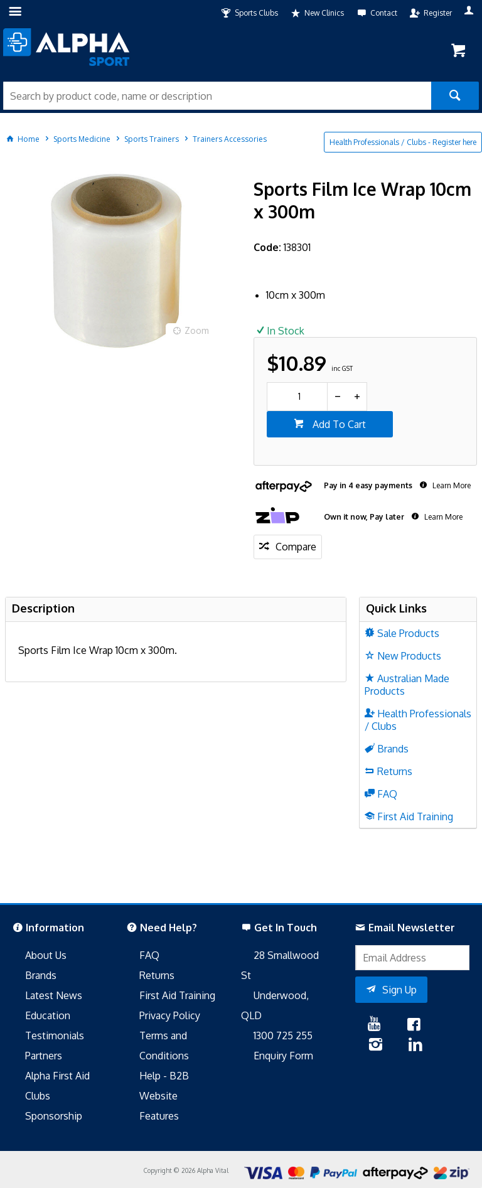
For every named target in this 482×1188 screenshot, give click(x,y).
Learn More (451, 485)
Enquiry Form (283, 1055)
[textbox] (217, 96)
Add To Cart (338, 424)
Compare (296, 546)
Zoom (197, 330)
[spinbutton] (297, 396)
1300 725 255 (283, 1035)
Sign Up (399, 989)
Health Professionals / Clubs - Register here (402, 142)
